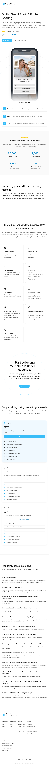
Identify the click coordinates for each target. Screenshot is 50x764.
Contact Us (21, 731)
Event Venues (5, 750)
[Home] (8, 3)
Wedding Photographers (8, 743)
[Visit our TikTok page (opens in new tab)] (26, 759)
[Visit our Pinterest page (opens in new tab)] (30, 759)
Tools (11, 729)
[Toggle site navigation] (46, 3)
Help (11, 726)
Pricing (3, 726)
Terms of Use (21, 724)
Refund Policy (21, 729)
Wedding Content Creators (8, 741)
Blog (11, 724)
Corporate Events (31, 729)
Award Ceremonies (32, 731)
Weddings (29, 724)
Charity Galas (30, 733)
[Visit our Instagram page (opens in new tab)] (23, 759)
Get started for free (24, 479)
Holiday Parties (31, 726)
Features (4, 729)
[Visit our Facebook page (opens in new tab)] (19, 759)
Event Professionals (7, 748)
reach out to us (33, 569)
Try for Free (7, 40)
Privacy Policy (21, 726)
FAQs (3, 724)
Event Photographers (7, 745)
